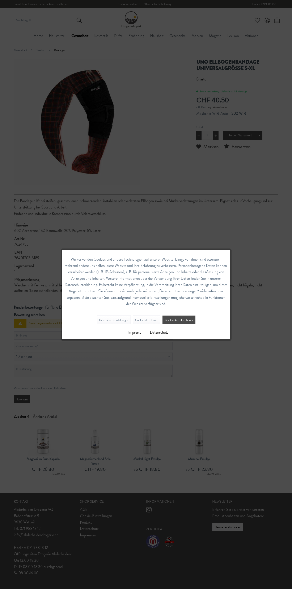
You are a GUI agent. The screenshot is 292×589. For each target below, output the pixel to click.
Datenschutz (157, 332)
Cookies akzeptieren (146, 320)
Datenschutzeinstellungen (113, 320)
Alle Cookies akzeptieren (179, 320)
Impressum (134, 332)
